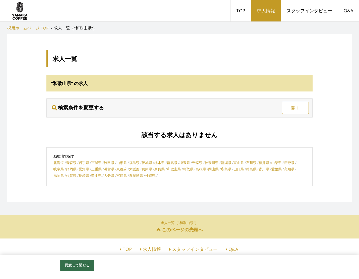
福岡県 (58, 175)
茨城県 (147, 162)
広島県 (226, 169)
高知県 (289, 169)
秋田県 (109, 162)
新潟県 (226, 162)
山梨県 (276, 162)
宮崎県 (121, 175)
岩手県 (84, 162)
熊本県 (96, 175)
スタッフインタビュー (309, 11)
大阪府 (134, 169)
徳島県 (251, 169)
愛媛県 (276, 169)
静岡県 (71, 169)
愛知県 (84, 169)
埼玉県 (185, 162)
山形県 (121, 162)
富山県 (238, 162)
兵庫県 (147, 169)
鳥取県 (188, 169)
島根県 (201, 169)
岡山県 (213, 169)
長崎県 (84, 175)
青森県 (71, 162)
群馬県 (172, 162)
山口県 (238, 169)
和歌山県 (174, 169)
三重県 (96, 169)
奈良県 (159, 169)
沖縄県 (150, 175)
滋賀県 (109, 169)
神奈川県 (212, 162)
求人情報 (266, 11)
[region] (179, 267)
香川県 (264, 169)
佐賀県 (71, 175)
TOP (240, 11)
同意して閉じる (77, 265)
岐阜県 (58, 169)
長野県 (289, 162)
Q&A (348, 11)
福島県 (134, 162)
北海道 (58, 162)
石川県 (251, 162)
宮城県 (96, 162)
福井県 (264, 162)
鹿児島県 (136, 175)
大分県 (109, 175)
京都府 (121, 169)
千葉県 (197, 162)
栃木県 (159, 162)
